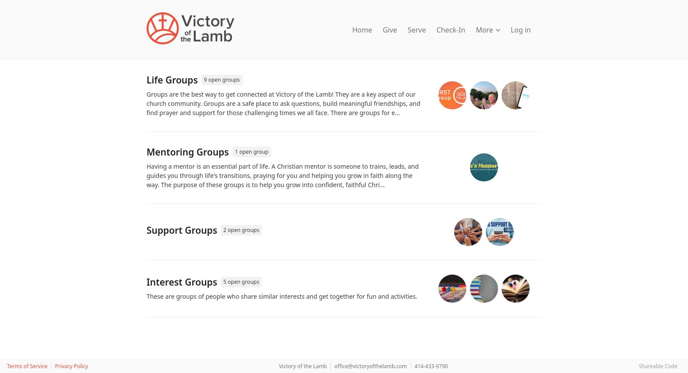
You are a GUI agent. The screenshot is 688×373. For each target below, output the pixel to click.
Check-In (451, 30)
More (488, 30)
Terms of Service (27, 366)
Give (390, 30)
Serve (417, 30)
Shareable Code (658, 366)
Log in (521, 30)
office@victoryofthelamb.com (370, 366)
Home (362, 30)
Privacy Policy (71, 366)
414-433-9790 (431, 366)
